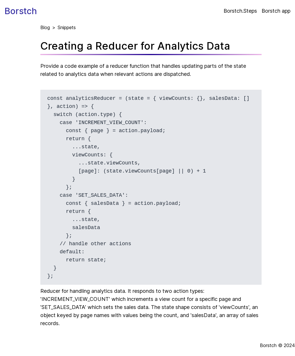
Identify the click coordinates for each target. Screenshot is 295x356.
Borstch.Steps (240, 11)
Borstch (21, 11)
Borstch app (276, 11)
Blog (45, 27)
